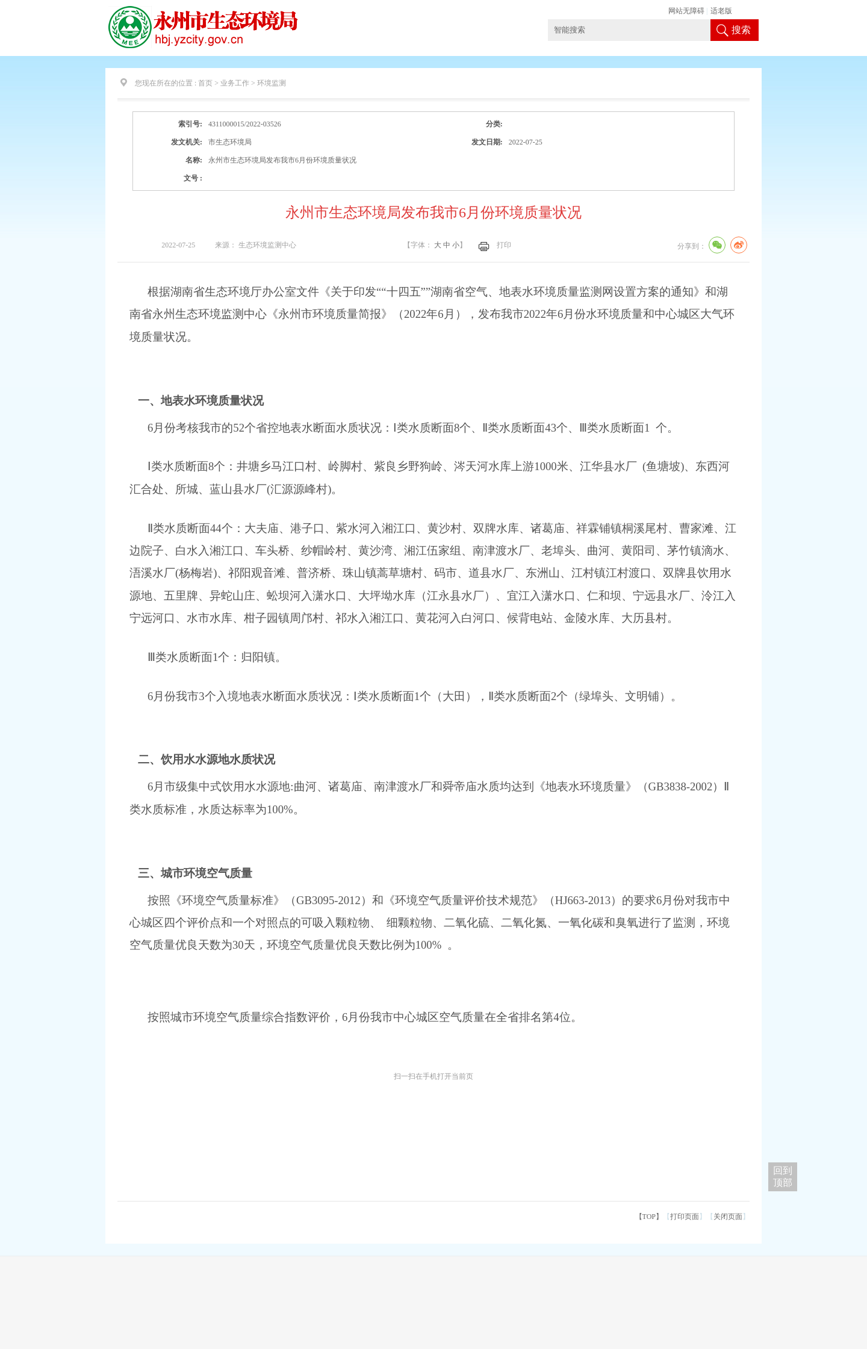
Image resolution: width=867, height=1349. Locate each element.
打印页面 (684, 1216)
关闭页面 (727, 1216)
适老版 (721, 11)
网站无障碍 (686, 11)
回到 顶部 (782, 1176)
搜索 (741, 30)
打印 (504, 245)
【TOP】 (649, 1216)
